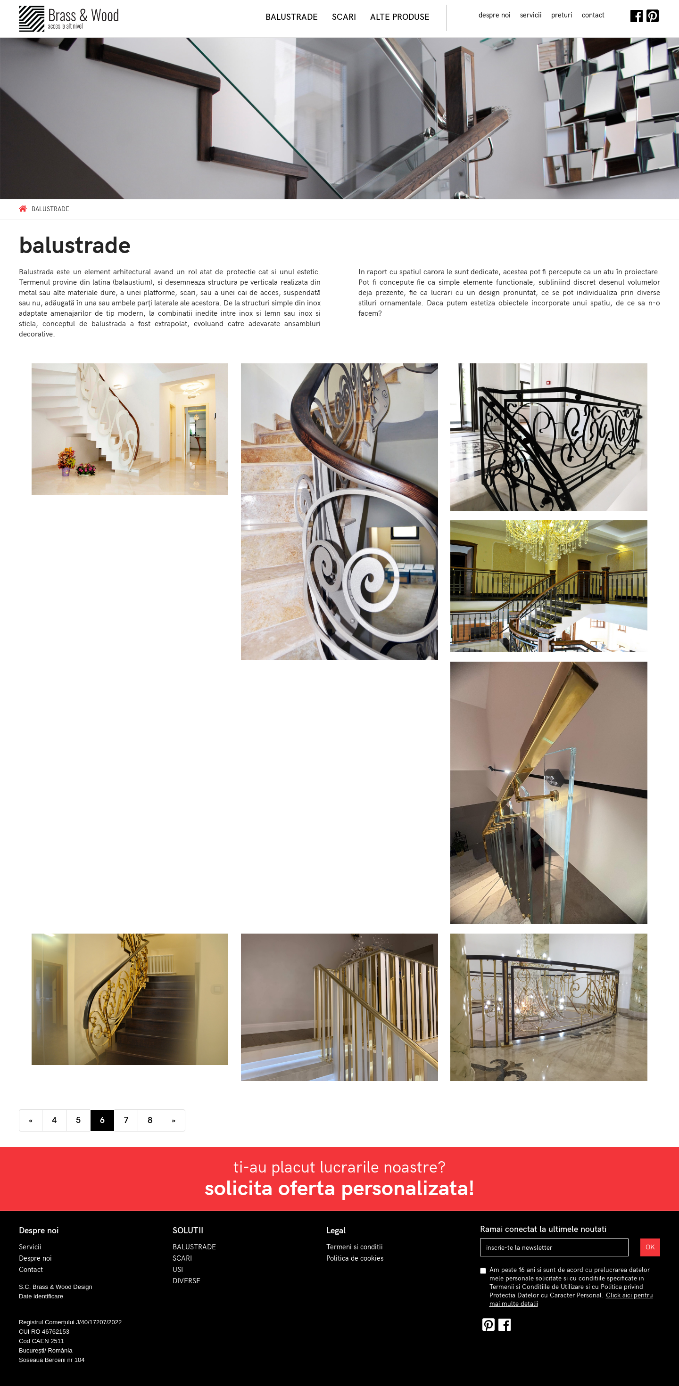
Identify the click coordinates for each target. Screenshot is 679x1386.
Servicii (30, 1247)
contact (593, 15)
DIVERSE (186, 1281)
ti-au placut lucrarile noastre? (340, 1179)
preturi (561, 15)
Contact (31, 1269)
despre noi (495, 15)
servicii (531, 15)
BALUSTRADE (194, 1247)
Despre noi (35, 1258)
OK (650, 1247)
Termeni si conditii (354, 1247)
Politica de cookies (354, 1258)
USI (178, 1269)
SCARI (182, 1258)
